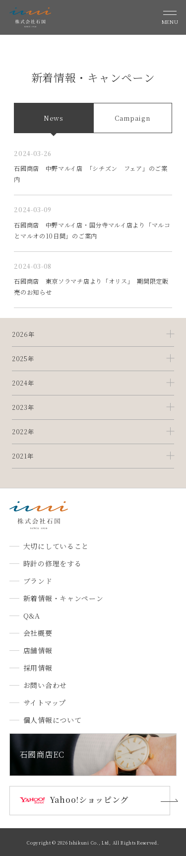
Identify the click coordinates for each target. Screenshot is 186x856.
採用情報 (38, 668)
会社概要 (38, 633)
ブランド (38, 581)
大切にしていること (56, 546)
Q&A (31, 616)
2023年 (23, 407)
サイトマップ (44, 702)
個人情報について (52, 720)
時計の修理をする (52, 563)
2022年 (23, 431)
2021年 (23, 456)
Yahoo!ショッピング (89, 799)
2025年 (23, 358)
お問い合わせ (45, 685)
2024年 (23, 383)
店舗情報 (38, 650)
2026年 (23, 334)
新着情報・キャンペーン (63, 598)
